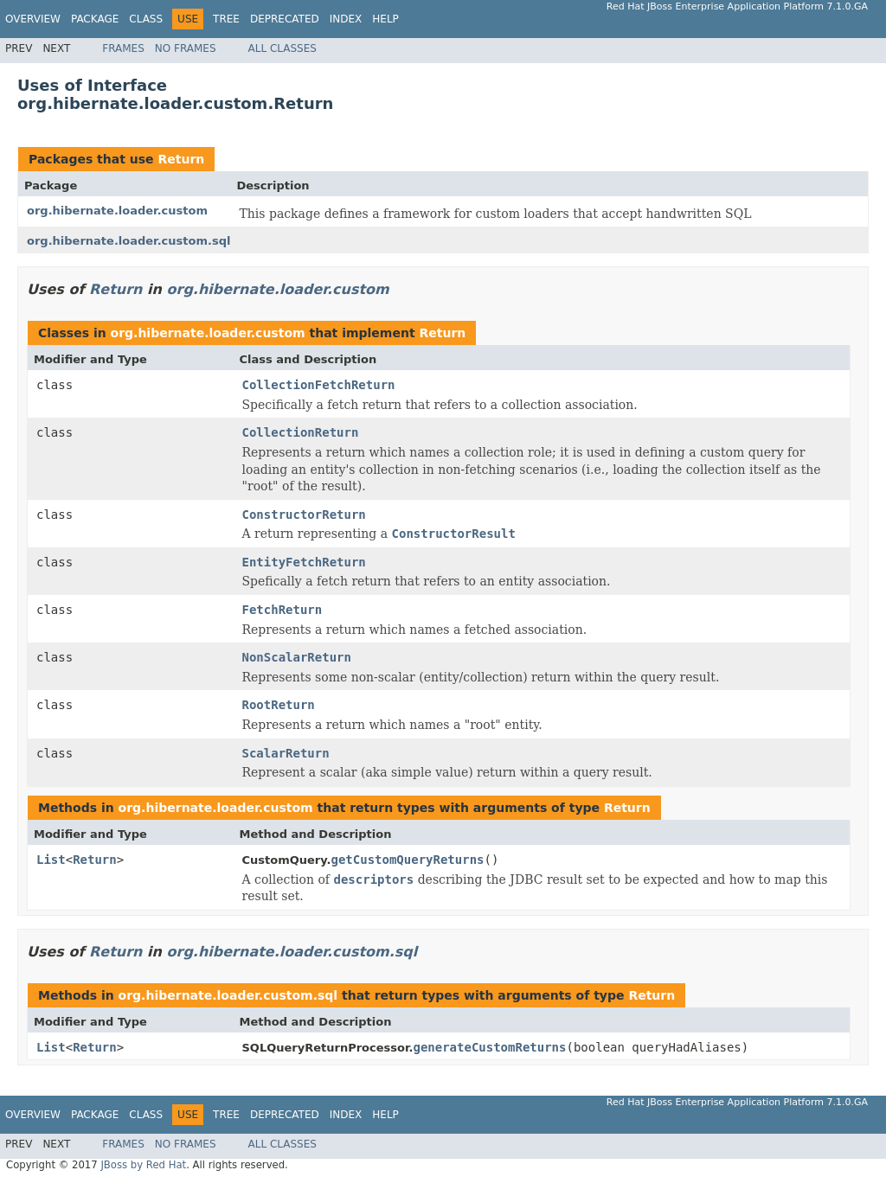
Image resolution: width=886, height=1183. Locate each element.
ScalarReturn (286, 753)
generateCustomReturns (489, 1047)
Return (180, 159)
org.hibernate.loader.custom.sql (128, 240)
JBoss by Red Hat (143, 1165)
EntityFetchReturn (304, 562)
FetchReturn (282, 610)
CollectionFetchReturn (318, 385)
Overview (33, 19)
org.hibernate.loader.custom (117, 210)
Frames (123, 48)
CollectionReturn (300, 432)
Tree (226, 19)
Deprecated (284, 19)
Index (346, 19)
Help (385, 19)
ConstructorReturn (304, 514)
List (51, 859)
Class (146, 19)
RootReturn (278, 705)
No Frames (185, 48)
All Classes (282, 48)
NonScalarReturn (296, 657)
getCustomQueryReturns (407, 859)
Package (95, 19)
